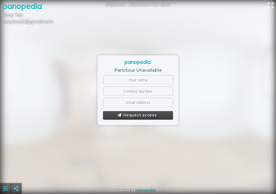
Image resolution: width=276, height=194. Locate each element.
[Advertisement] (138, 175)
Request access (137, 115)
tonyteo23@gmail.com (28, 21)
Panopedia (146, 190)
